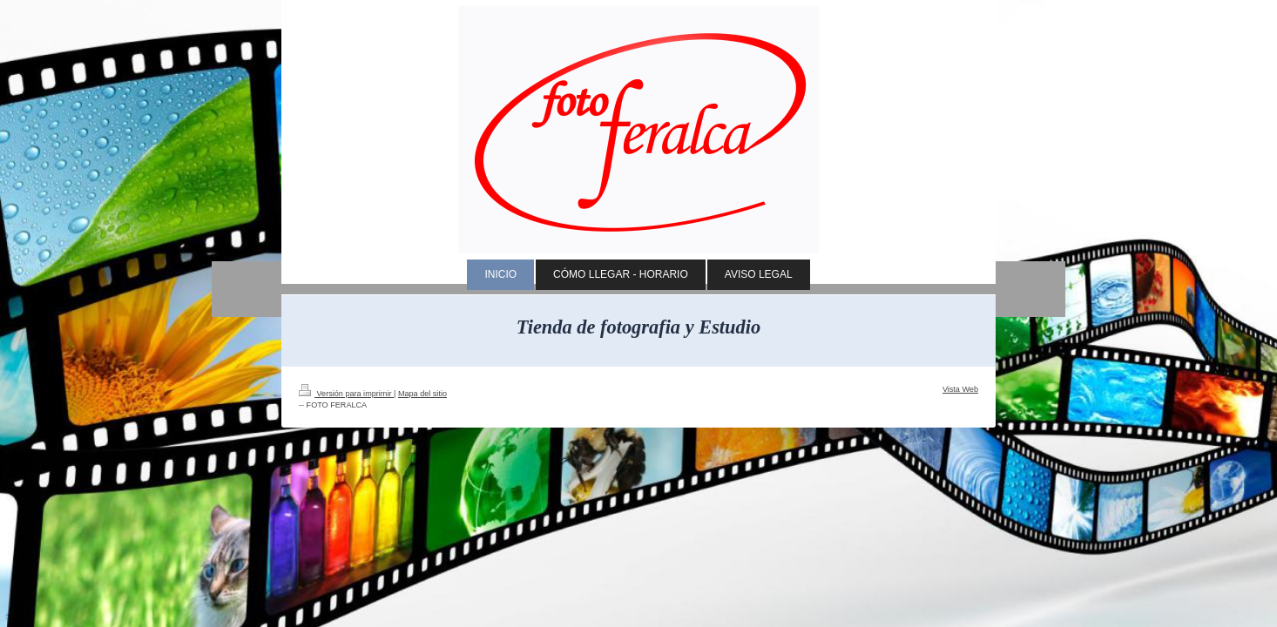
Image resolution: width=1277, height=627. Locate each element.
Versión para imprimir (346, 393)
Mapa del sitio (422, 393)
